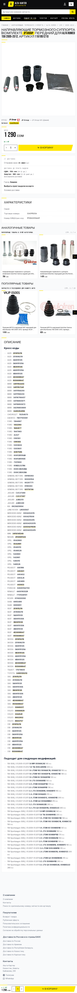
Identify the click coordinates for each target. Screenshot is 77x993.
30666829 (19, 711)
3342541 (18, 714)
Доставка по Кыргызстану (14, 955)
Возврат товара (10, 917)
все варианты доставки (13, 176)
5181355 (17, 442)
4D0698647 (18, 377)
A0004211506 (29, 527)
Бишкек (13, 182)
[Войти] (64, 4)
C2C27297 (20, 496)
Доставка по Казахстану (13, 951)
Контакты (7, 903)
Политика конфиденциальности (16, 927)
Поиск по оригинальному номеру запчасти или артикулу (27, 906)
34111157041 (18, 387)
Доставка (17, 18)
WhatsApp (54, 18)
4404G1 (20, 571)
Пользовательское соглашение (16, 923)
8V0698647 (18, 380)
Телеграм (43, 18)
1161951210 (14, 123)
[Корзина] (71, 4)
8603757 (19, 721)
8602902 (19, 717)
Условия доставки (11, 190)
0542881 (17, 544)
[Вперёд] (75, 256)
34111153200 (18, 384)
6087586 (18, 452)
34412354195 (19, 411)
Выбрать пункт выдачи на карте (19, 186)
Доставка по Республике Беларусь (18, 948)
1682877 (17, 428)
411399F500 (20, 537)
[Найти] (73, 11)
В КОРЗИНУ (45, 147)
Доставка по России (11, 941)
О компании (8, 899)
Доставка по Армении (12, 944)
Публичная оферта (11, 920)
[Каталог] (4, 4)
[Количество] (11, 148)
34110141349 (18, 534)
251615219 (17, 353)
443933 (20, 585)
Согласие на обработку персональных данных (23, 930)
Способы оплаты (67, 18)
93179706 (29, 489)
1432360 (17, 425)
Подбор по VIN (30, 18)
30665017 (19, 707)
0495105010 (21, 673)
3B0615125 (18, 367)
